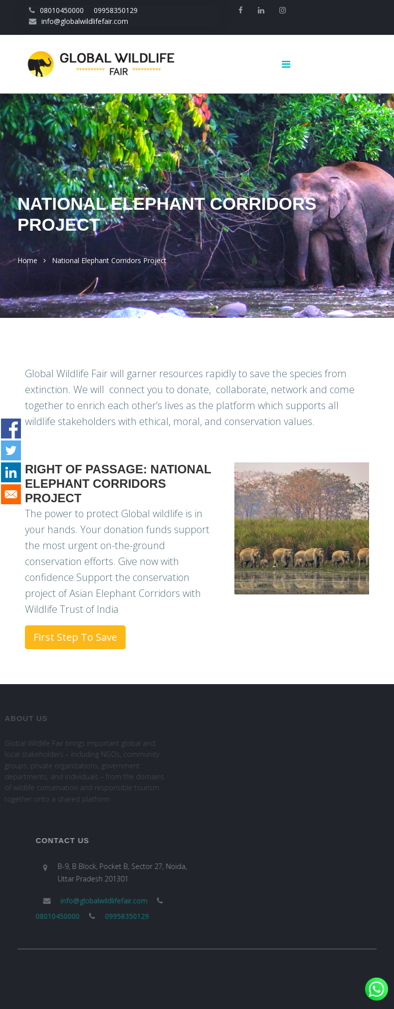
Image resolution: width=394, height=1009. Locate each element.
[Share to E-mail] (11, 494)
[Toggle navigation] (289, 64)
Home (27, 260)
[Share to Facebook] (11, 428)
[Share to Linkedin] (11, 472)
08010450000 (56, 10)
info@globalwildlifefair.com (78, 21)
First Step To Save (75, 637)
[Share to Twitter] (11, 450)
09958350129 (116, 10)
